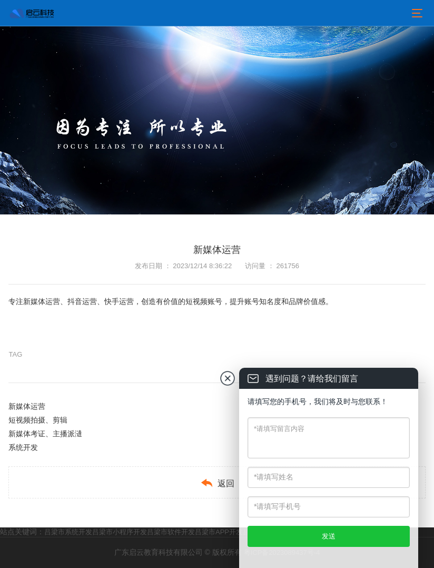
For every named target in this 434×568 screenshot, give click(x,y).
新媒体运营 (26, 406)
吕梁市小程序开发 (119, 532)
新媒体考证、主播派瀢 (45, 433)
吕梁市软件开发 (171, 532)
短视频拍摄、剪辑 (37, 420)
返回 (217, 482)
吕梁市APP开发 (219, 532)
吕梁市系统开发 (68, 532)
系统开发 (23, 447)
